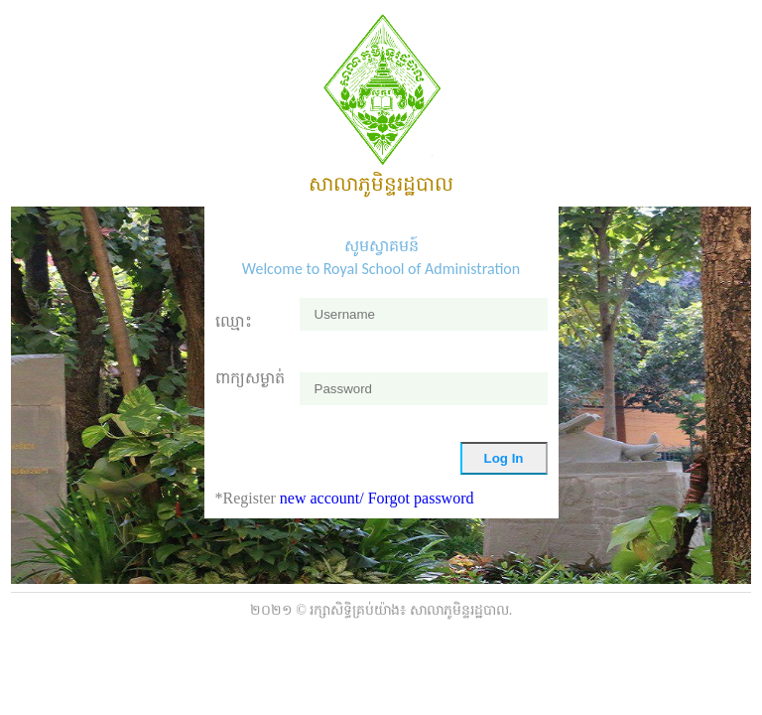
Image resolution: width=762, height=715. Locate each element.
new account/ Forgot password (377, 498)
